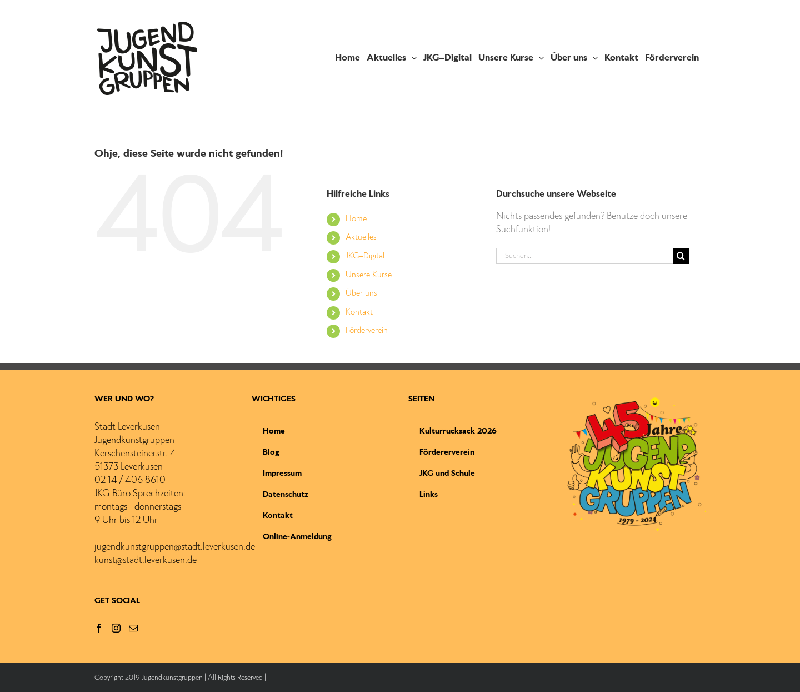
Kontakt (359, 312)
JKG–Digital (365, 256)
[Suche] (681, 256)
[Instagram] (116, 628)
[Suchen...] (584, 256)
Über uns (361, 293)
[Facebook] (98, 628)
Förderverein (367, 331)
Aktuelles (361, 237)
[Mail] (133, 628)
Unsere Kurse (369, 275)
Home (356, 219)
